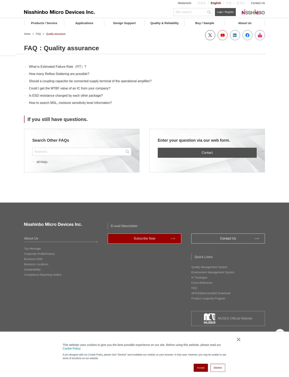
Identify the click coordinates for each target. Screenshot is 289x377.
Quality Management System (209, 267)
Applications (84, 23)
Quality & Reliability (165, 23)
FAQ (38, 34)
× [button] (237, 339)
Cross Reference (201, 282)
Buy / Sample (204, 23)
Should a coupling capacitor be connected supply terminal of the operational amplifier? (90, 81)
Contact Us (258, 3)
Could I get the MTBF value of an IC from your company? (69, 88)
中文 (229, 3)
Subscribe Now (144, 238)
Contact (207, 152)
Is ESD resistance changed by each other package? (66, 95)
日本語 (201, 3)
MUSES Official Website (235, 318)
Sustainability (32, 269)
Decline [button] (218, 367)
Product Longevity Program (208, 298)
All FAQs (42, 162)
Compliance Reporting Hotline (42, 274)
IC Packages (199, 277)
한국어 (241, 3)
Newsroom (184, 3)
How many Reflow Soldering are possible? (59, 74)
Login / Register (225, 12)
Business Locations (36, 264)
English (216, 3)
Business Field (33, 259)
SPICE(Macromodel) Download (210, 293)
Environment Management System (212, 272)
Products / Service (44, 23)
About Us (245, 23)
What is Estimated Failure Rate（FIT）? (57, 66)
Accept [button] (201, 367)
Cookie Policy (71, 348)
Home (27, 34)
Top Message (32, 248)
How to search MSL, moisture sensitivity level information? (70, 102)
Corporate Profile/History (39, 253)
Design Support (124, 23)
